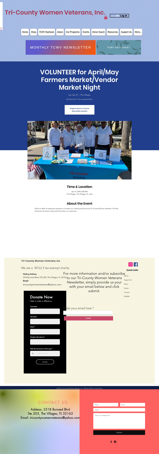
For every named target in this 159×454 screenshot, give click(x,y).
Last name (33, 316)
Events (126, 288)
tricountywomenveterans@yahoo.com (55, 418)
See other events (79, 111)
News (126, 284)
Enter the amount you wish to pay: (41, 349)
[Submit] (119, 432)
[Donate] (45, 361)
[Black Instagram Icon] (115, 441)
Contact (127, 292)
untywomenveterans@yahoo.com (44, 284)
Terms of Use (88, 388)
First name (33, 306)
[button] (106, 17)
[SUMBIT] (88, 318)
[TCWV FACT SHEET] (118, 47)
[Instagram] (130, 264)
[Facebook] (136, 264)
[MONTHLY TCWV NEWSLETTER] (61, 47)
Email (32, 327)
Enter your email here (77, 308)
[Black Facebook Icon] (111, 441)
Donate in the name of (37, 337)
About (126, 276)
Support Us (128, 280)
